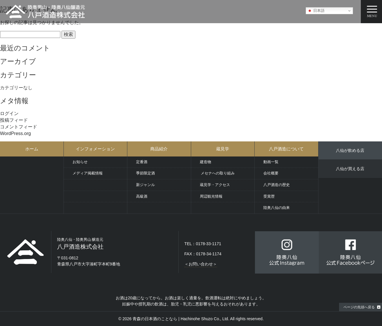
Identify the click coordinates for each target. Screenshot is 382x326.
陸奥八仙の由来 (276, 207)
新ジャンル (145, 185)
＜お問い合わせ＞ (200, 264)
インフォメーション (95, 148)
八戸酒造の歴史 (276, 185)
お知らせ (80, 162)
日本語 (316, 10)
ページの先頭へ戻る (359, 307)
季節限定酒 (145, 173)
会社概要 (270, 173)
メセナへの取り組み (217, 173)
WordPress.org (15, 133)
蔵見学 (222, 148)
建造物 (205, 162)
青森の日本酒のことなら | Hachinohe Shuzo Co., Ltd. (181, 318)
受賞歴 (269, 196)
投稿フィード (14, 120)
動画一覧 (270, 162)
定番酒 (141, 162)
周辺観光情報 (211, 196)
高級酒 (141, 196)
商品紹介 (159, 148)
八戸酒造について (286, 148)
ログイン (9, 113)
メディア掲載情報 (88, 173)
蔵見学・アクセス (215, 185)
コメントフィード (18, 126)
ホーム (31, 148)
